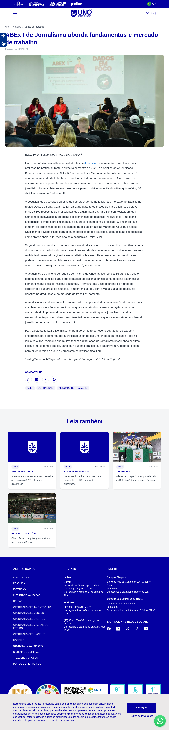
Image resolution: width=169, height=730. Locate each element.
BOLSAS (17, 601)
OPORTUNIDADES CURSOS (28, 613)
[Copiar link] (28, 379)
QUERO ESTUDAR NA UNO (28, 646)
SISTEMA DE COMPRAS (26, 652)
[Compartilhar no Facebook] (54, 379)
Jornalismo (91, 163)
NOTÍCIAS (18, 640)
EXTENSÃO (19, 589)
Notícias (17, 26)
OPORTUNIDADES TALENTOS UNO (32, 607)
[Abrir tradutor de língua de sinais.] (3, 43)
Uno (7, 26)
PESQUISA (19, 583)
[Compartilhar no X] (45, 379)
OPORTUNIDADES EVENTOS (29, 619)
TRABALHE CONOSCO (25, 657)
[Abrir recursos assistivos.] (3, 36)
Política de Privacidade (141, 716)
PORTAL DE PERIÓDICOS (27, 663)
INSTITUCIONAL (22, 577)
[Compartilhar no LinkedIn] (37, 379)
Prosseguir (141, 707)
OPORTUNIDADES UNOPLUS (29, 634)
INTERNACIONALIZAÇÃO (27, 595)
